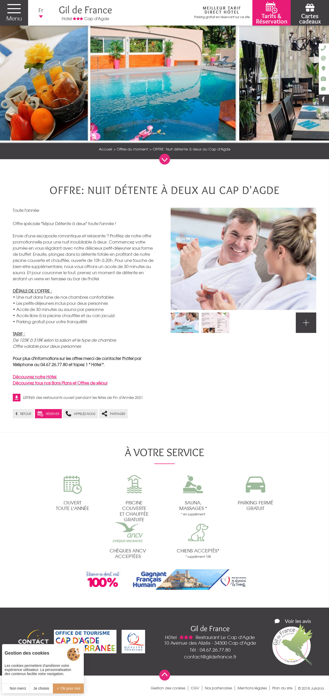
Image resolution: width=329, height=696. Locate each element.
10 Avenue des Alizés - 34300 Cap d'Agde (210, 643)
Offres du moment (132, 149)
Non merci (16, 688)
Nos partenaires (218, 688)
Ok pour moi (68, 688)
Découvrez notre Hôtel (35, 376)
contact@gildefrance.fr (210, 656)
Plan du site (282, 688)
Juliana (317, 688)
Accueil (105, 149)
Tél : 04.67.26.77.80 (210, 650)
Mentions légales (252, 688)
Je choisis (41, 688)
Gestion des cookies (168, 688)
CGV (195, 688)
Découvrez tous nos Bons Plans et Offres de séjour (60, 383)
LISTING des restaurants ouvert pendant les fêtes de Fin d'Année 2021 (83, 397)
